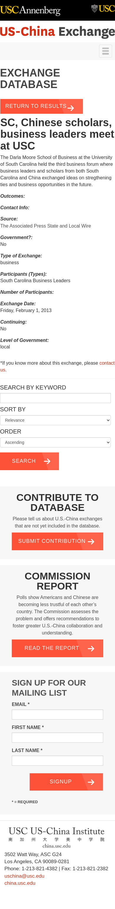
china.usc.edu (19, 883)
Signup (61, 782)
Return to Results (36, 106)
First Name (28, 727)
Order (10, 431)
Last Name (27, 750)
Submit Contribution (52, 541)
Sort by (13, 409)
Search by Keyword (33, 387)
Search (24, 461)
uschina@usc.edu (24, 876)
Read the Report (51, 648)
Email (20, 704)
